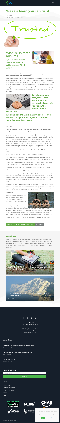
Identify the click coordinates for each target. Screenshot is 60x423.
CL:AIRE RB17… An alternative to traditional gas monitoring (18, 345)
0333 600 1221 (31, 322)
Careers (5, 392)
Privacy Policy (6, 385)
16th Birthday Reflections (9, 359)
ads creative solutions (11, 421)
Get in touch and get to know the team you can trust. (20, 224)
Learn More (50, 418)
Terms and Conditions (8, 390)
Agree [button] (43, 418)
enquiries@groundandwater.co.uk (31, 324)
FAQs (4, 395)
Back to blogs (39, 224)
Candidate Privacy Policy (9, 387)
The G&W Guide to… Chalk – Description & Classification (17, 352)
